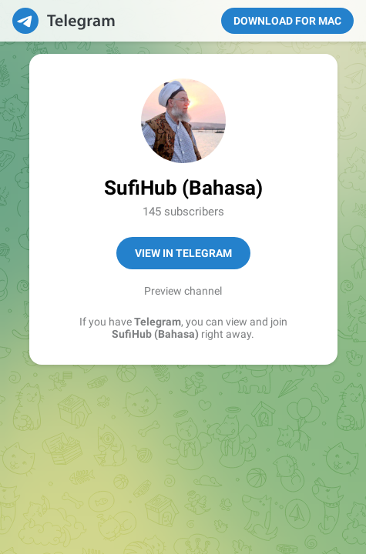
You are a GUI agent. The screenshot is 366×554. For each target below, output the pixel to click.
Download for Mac (287, 21)
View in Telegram (183, 253)
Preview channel (183, 291)
